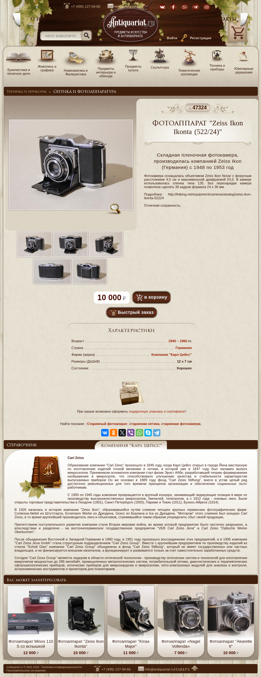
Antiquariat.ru (14, 667)
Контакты (222, 19)
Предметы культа (133, 66)
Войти (172, 38)
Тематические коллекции (189, 70)
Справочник (75, 19)
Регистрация (200, 38)
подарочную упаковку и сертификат (157, 411)
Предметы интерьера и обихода (105, 70)
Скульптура (160, 65)
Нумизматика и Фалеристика (76, 70)
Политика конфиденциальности (61, 667)
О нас (38, 19)
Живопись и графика (47, 66)
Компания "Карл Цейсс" (171, 354)
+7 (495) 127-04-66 (78, 6)
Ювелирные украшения (243, 68)
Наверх (186, 670)
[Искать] (87, 35)
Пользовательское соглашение (26, 670)
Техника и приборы (217, 65)
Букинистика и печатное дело (18, 69)
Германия (184, 348)
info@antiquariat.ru (122, 6)
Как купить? (185, 19)
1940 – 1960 (178, 341)
